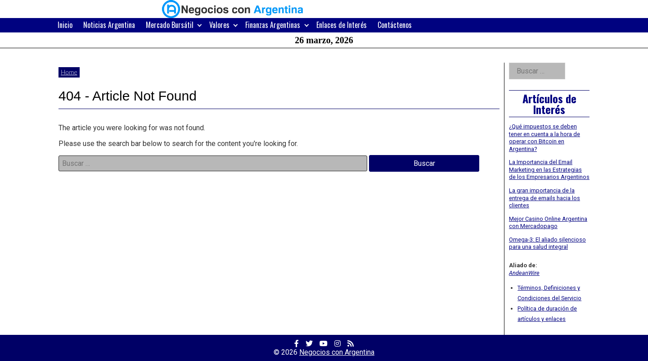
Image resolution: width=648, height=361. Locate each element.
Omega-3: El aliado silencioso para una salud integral (547, 243)
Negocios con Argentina (336, 352)
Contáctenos (395, 24)
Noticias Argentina (109, 24)
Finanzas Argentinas (272, 24)
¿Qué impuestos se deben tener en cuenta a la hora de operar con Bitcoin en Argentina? (544, 137)
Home (69, 72)
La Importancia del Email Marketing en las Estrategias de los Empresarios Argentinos (549, 169)
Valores (219, 24)
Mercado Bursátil (170, 24)
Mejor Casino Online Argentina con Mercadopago (548, 222)
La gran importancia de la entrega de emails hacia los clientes (544, 198)
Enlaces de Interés (341, 24)
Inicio (65, 24)
